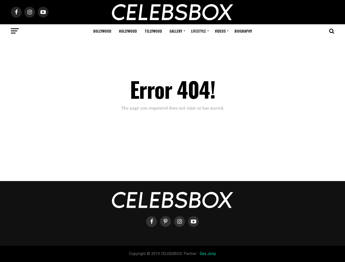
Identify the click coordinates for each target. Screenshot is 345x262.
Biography (243, 31)
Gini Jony (208, 253)
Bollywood (102, 31)
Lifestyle (198, 31)
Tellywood (153, 31)
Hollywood (128, 31)
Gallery (176, 31)
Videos (220, 31)
